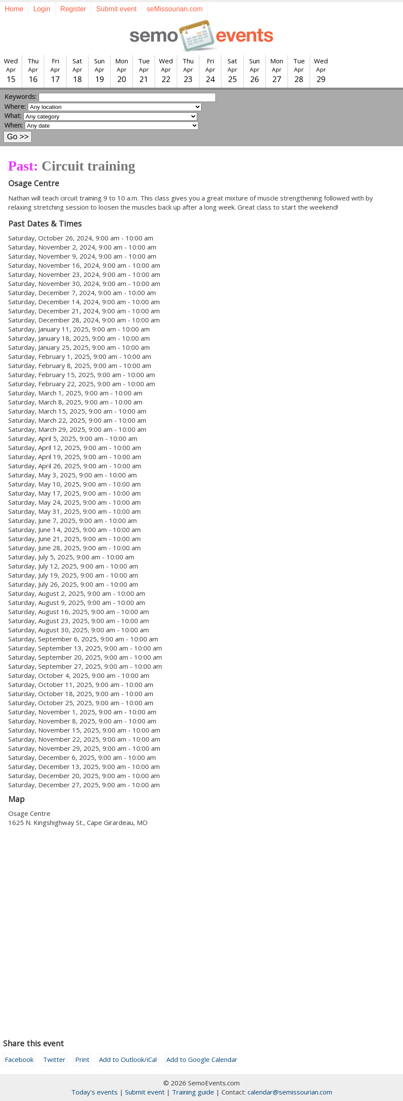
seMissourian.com (175, 9)
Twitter (54, 1059)
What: (12, 115)
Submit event (116, 9)
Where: (15, 106)
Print (82, 1059)
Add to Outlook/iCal (128, 1059)
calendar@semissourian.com (290, 1092)
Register (73, 9)
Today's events (94, 1092)
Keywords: (20, 96)
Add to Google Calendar (202, 1059)
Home (14, 9)
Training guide (193, 1092)
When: (13, 125)
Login (41, 9)
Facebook (19, 1059)
